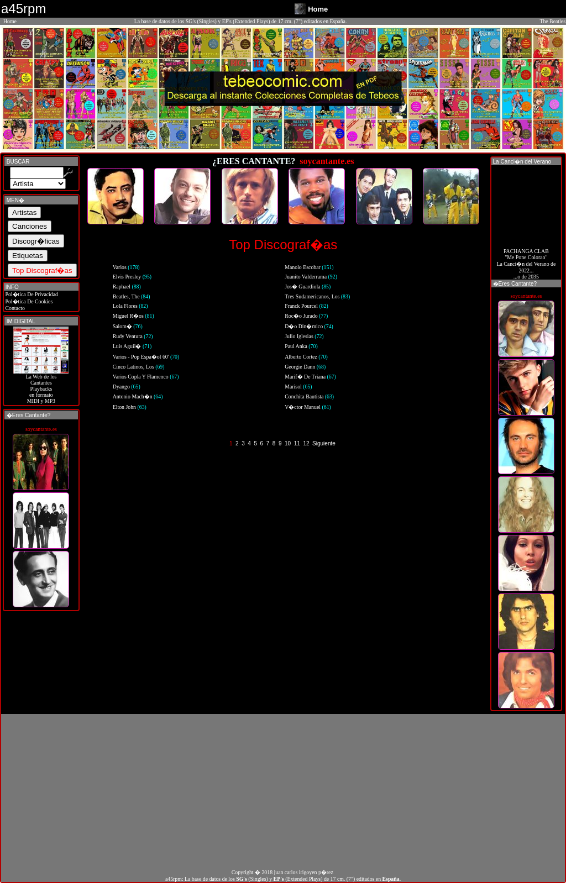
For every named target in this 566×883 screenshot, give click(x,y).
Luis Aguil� (132, 346)
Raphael (127, 286)
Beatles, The (131, 296)
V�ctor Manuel (308, 407)
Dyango (126, 386)
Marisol (298, 386)
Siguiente (324, 443)
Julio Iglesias (304, 336)
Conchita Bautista (309, 396)
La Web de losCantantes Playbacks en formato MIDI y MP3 (41, 386)
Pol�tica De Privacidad (31, 294)
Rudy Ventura (133, 336)
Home (10, 21)
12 (306, 443)
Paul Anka (301, 346)
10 (288, 443)
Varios (126, 267)
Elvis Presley (132, 277)
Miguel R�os (133, 316)
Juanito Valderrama (311, 277)
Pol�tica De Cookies (28, 301)
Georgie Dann (305, 367)
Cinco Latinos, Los (139, 367)
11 (297, 443)
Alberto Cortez (306, 357)
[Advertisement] (283, 791)
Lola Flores (130, 306)
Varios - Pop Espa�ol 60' (146, 357)
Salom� (128, 326)
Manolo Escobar (309, 267)
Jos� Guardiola (308, 286)
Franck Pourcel (306, 306)
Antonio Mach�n (138, 396)
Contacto (14, 308)
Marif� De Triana (310, 377)
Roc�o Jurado (306, 316)
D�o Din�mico (309, 326)
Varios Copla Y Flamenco (146, 377)
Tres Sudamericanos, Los (317, 296)
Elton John (129, 407)
